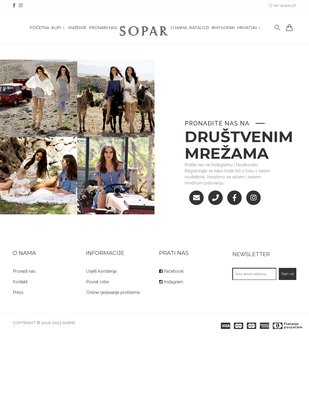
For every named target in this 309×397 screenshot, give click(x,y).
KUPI (56, 30)
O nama (178, 30)
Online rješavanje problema (113, 292)
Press (18, 292)
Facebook (173, 271)
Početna (39, 30)
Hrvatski (247, 30)
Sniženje (77, 30)
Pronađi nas (103, 30)
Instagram (173, 281)
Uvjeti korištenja (101, 271)
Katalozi (199, 30)
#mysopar (223, 30)
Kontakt (20, 281)
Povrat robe (97, 281)
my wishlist (282, 6)
